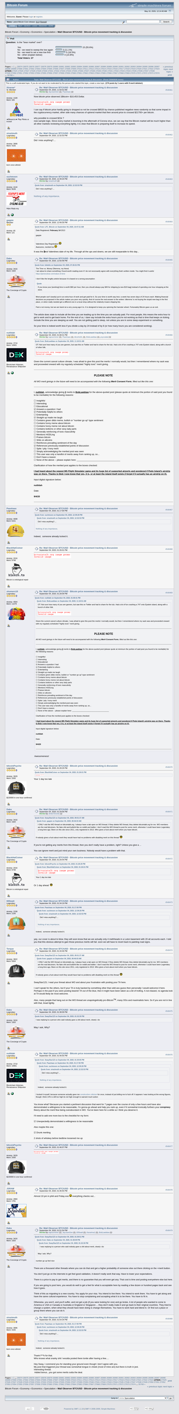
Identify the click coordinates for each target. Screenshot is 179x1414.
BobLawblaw (91, 337)
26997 (157, 66)
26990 (115, 66)
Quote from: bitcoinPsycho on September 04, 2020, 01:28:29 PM (60, 864)
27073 (151, 73)
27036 (80, 71)
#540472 (169, 859)
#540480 (169, 1319)
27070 (133, 73)
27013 (97, 69)
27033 (62, 71)
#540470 (169, 767)
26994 (139, 66)
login (31, 17)
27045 (134, 71)
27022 (151, 69)
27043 (122, 71)
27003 (37, 69)
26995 (145, 66)
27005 (49, 69)
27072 (145, 73)
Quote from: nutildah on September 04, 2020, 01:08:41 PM (57, 598)
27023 (157, 69)
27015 (109, 69)
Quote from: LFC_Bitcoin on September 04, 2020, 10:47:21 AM (59, 227)
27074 (157, 73)
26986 (91, 66)
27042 (116, 71)
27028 (33, 71)
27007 (61, 69)
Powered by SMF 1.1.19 (74, 1409)
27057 (55, 73)
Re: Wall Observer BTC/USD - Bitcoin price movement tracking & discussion (78, 87)
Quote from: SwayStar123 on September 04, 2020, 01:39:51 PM (59, 1237)
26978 (43, 66)
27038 (92, 71)
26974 (19, 66)
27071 (139, 73)
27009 (73, 69)
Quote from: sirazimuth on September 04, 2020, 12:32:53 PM (58, 185)
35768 (10, 75)
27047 (146, 71)
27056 (49, 73)
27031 (50, 71)
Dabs (9, 258)
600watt (10, 901)
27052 (25, 73)
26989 (109, 66)
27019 (133, 69)
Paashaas (66, 92)
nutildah (10, 332)
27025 (15, 71)
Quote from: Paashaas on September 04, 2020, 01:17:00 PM (58, 907)
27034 (68, 71)
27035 (74, 71)
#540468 (169, 549)
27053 (31, 73)
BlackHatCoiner (14, 548)
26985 (85, 66)
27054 (37, 73)
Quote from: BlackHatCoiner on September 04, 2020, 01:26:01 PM (60, 772)
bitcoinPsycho (13, 766)
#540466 (169, 335)
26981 (61, 66)
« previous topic (168, 67)
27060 (73, 73)
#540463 (169, 179)
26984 (79, 66)
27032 (56, 71)
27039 (98, 71)
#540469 (169, 593)
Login (34, 26)
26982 (67, 66)
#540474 (169, 950)
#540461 (169, 90)
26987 (97, 66)
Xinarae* (10, 87)
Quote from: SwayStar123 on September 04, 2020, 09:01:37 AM (59, 818)
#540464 (169, 222)
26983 (73, 66)
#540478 (169, 1190)
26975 (25, 66)
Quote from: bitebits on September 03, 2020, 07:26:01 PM (57, 265)
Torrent (43, 22)
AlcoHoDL (78, 337)
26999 (13, 69)
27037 (86, 71)
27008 (67, 69)
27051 (19, 73)
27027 (27, 71)
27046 (140, 71)
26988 (103, 66)
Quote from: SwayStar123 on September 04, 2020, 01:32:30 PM (59, 1016)
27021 (145, 69)
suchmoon (12, 176)
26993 (133, 66)
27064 (97, 73)
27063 (91, 73)
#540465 (169, 260)
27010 (79, 69)
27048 (152, 71)
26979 (49, 66)
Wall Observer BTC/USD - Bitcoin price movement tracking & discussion (95, 32)
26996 (151, 66)
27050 (13, 73)
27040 (104, 71)
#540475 (169, 1011)
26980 (55, 66)
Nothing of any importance (46, 196)
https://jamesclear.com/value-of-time (50, 274)
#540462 (169, 135)
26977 (37, 66)
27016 (115, 69)
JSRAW (10, 1188)
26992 (127, 66)
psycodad (104, 337)
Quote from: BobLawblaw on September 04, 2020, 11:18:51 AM (59, 341)
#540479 (169, 1231)
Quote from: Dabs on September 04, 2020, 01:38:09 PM (58, 1240)
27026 (21, 71)
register (39, 17)
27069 (127, 73)
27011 (85, 69)
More (51, 26)
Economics (37, 32)
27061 (79, 73)
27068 (121, 73)
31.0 (37, 22)
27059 (67, 73)
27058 (61, 73)
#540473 (169, 902)
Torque (10, 949)
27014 (103, 69)
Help (20, 26)
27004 (43, 69)
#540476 (169, 1055)
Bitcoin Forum (11, 32)
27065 (103, 73)
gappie (10, 220)
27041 (110, 71)
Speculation (50, 32)
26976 (31, 66)
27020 (139, 69)
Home (12, 26)
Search (27, 26)
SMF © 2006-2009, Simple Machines (100, 1409)
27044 (128, 71)
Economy (25, 32)
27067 (115, 73)
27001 (25, 69)
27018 (127, 69)
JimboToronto (53, 814)
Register (43, 26)
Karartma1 (91, 1232)
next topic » (169, 70)
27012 (91, 69)
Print (170, 75)
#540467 (169, 510)
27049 (7, 73)
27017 (121, 69)
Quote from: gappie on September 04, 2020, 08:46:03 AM (59, 821)
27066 (109, 73)
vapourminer (53, 337)
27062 (85, 73)
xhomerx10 (12, 591)
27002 (31, 69)
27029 (38, 71)
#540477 (169, 1146)
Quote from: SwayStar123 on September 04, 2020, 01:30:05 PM (59, 1060)
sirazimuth (11, 133)
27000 (19, 69)
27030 (44, 71)
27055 (43, 73)
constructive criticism (88, 1094)
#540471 (169, 812)
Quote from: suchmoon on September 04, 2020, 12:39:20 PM (58, 515)
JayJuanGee (53, 92)
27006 (55, 69)
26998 (7, 69)
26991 (121, 66)
